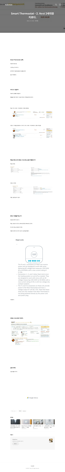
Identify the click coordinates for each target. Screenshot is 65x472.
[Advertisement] (32, 46)
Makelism (8, 5)
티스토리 (32, 466)
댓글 (11, 435)
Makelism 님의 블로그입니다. (18, 441)
